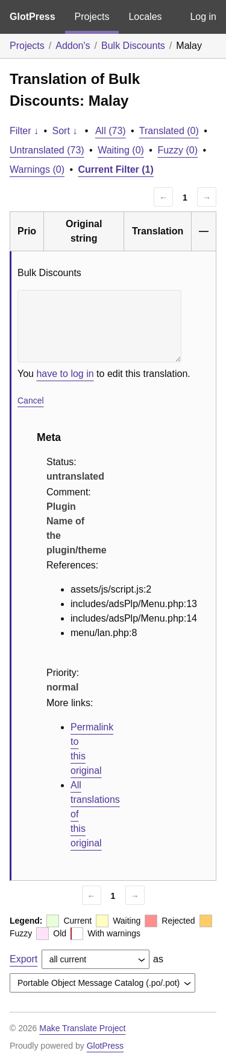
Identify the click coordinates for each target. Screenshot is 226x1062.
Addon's (72, 45)
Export (23, 959)
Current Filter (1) (116, 169)
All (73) (110, 131)
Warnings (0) (37, 169)
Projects (92, 16)
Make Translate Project (82, 1028)
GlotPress (32, 16)
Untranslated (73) (47, 150)
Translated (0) (169, 131)
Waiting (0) (121, 150)
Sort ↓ (65, 131)
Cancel (30, 400)
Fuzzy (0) (177, 150)
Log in (203, 16)
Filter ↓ (24, 131)
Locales (145, 16)
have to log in (64, 373)
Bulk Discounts (133, 45)
